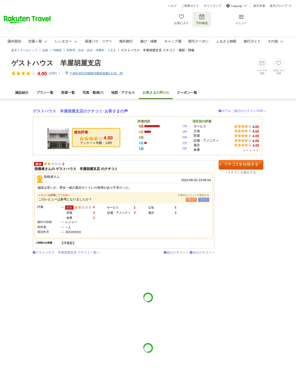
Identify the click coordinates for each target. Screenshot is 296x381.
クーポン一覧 (187, 92)
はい (191, 200)
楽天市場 (259, 6)
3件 (184, 132)
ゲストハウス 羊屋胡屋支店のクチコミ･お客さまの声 (80, 111)
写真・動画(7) (92, 92)
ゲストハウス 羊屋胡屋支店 (56, 63)
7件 (184, 126)
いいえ (203, 200)
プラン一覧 (44, 92)
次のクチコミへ (204, 252)
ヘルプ (172, 6)
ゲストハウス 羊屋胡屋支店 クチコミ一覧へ (68, 252)
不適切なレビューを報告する (193, 195)
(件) (55, 73)
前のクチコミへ (178, 252)
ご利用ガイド (190, 6)
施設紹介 (22, 92)
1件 (184, 143)
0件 (184, 137)
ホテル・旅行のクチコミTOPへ (244, 111)
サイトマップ (212, 6)
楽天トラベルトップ (24, 50)
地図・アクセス (123, 92)
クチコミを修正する (242, 172)
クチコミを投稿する (241, 164)
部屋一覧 (68, 92)
